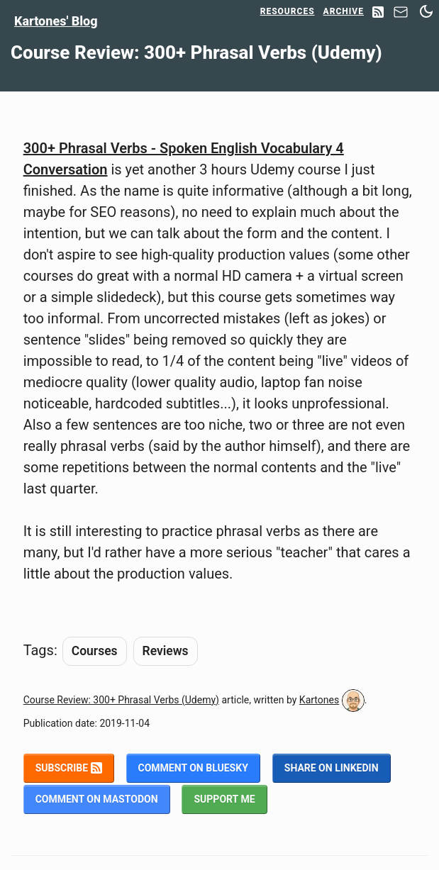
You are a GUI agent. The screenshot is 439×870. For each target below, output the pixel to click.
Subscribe (68, 768)
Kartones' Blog (56, 20)
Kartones (319, 700)
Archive (343, 11)
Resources (287, 11)
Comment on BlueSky (193, 768)
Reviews (166, 651)
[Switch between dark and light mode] (426, 11)
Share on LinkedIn (331, 768)
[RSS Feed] (378, 13)
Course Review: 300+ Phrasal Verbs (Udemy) (121, 700)
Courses (95, 651)
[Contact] (400, 16)
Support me (224, 799)
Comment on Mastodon (96, 799)
